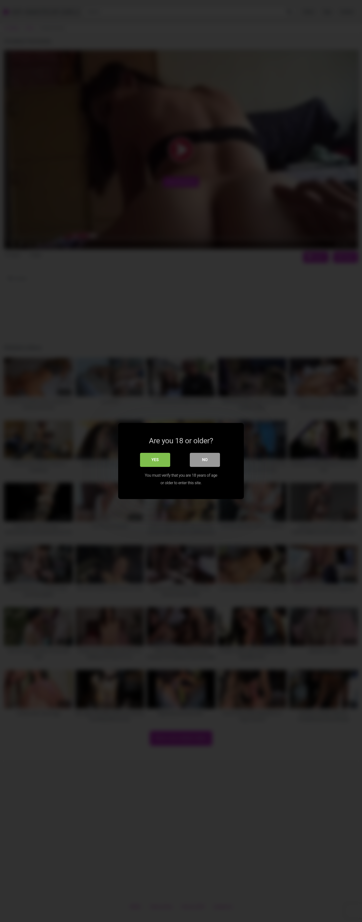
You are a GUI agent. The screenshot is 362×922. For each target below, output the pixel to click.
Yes (155, 459)
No (205, 459)
